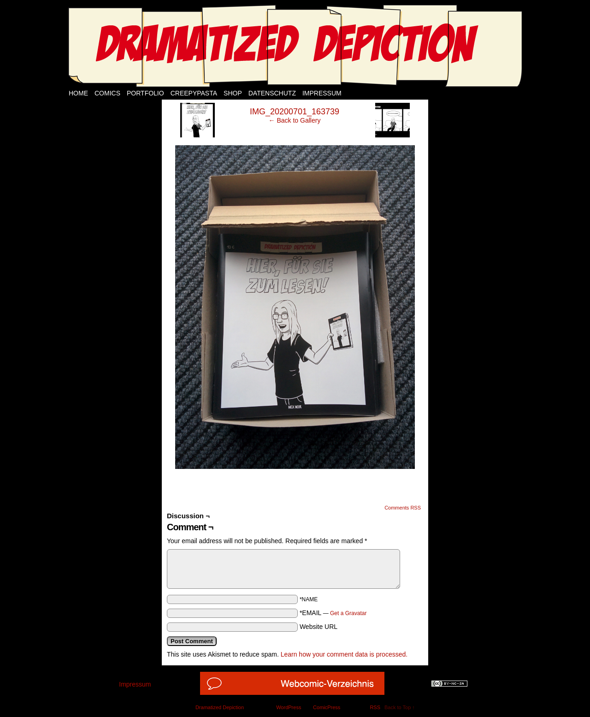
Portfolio (145, 93)
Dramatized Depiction (219, 707)
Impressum (322, 93)
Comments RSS (402, 507)
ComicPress (326, 707)
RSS (375, 707)
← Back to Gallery (295, 120)
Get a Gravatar (348, 613)
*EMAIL (333, 612)
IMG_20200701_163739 (294, 111)
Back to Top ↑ (399, 707)
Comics (107, 93)
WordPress (288, 707)
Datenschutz (272, 93)
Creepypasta (194, 93)
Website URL (318, 626)
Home (78, 93)
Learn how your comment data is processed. (344, 654)
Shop (233, 93)
